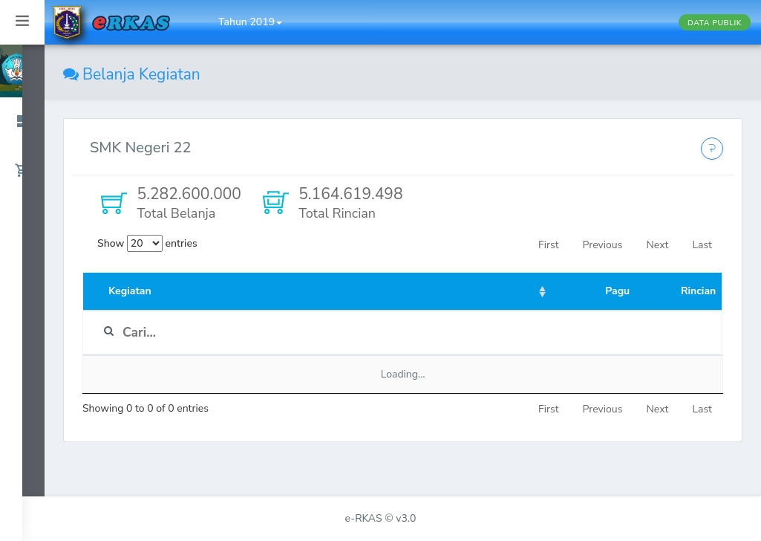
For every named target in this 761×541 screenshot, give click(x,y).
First (548, 245)
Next (657, 245)
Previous (603, 245)
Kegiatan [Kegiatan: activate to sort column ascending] (129, 291)
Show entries (147, 243)
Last (702, 245)
